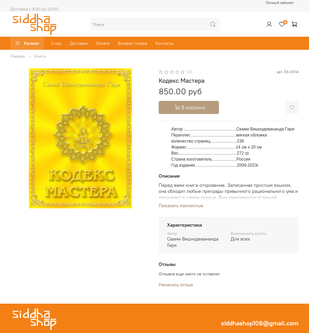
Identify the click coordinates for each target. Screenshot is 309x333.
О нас (56, 43)
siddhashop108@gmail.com (260, 323)
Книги (40, 56)
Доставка (78, 43)
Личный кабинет (280, 2)
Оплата (102, 43)
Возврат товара (132, 43)
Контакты (165, 43)
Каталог (27, 43)
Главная (17, 56)
